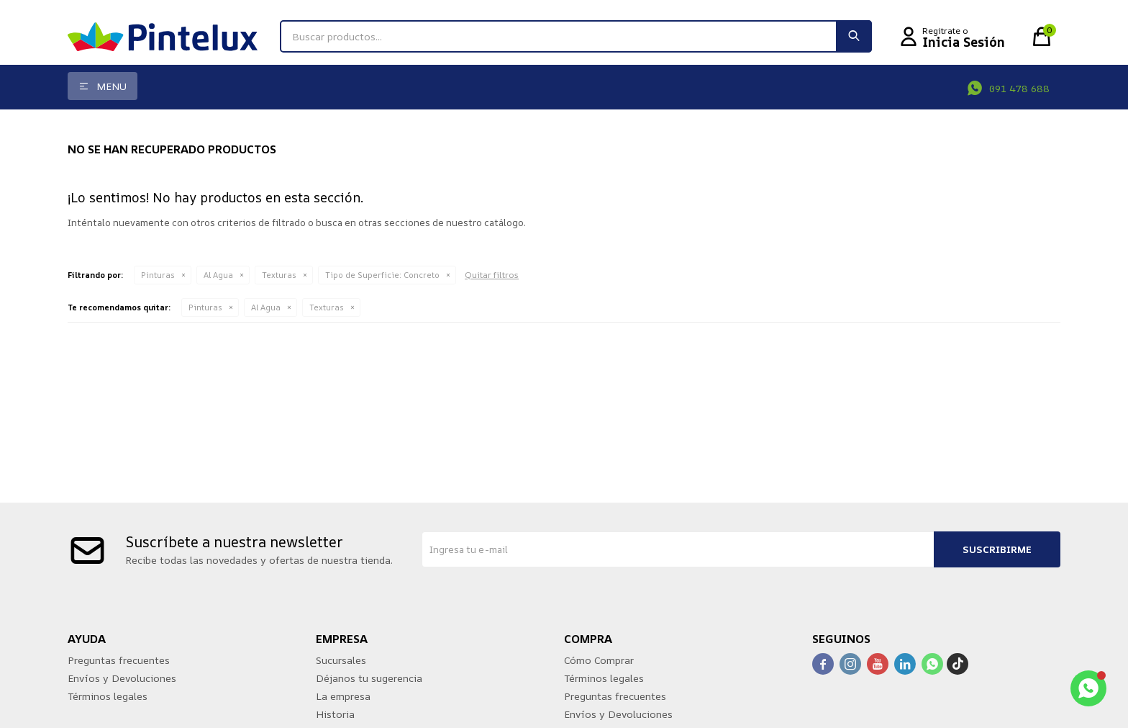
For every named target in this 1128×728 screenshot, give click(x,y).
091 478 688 (1019, 88)
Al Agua (218, 274)
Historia (335, 714)
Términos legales (107, 696)
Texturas (279, 274)
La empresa (343, 696)
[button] (854, 36)
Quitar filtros (492, 275)
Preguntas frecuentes (119, 660)
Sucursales (341, 660)
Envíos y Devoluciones (122, 678)
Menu (111, 86)
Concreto (382, 274)
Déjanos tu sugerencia (369, 678)
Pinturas (158, 274)
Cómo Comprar (599, 660)
